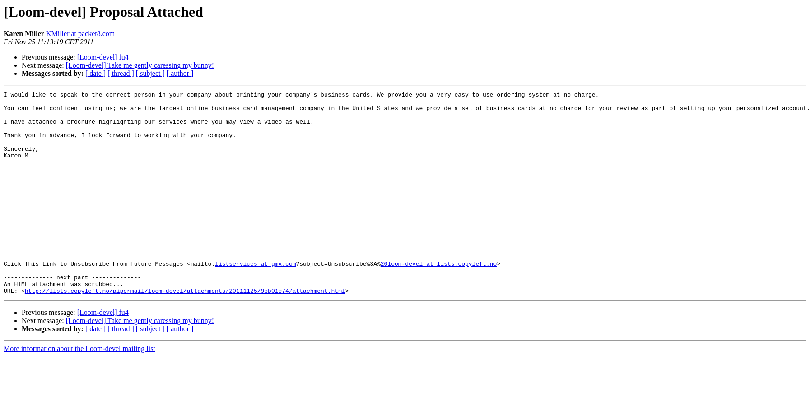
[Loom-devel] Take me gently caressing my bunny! (140, 65)
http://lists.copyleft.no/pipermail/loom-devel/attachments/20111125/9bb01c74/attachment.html (185, 331)
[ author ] (180, 73)
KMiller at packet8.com (80, 33)
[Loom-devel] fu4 (103, 57)
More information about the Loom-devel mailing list (79, 389)
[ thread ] (120, 73)
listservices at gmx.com (255, 299)
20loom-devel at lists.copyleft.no (439, 299)
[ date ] (95, 73)
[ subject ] (150, 73)
